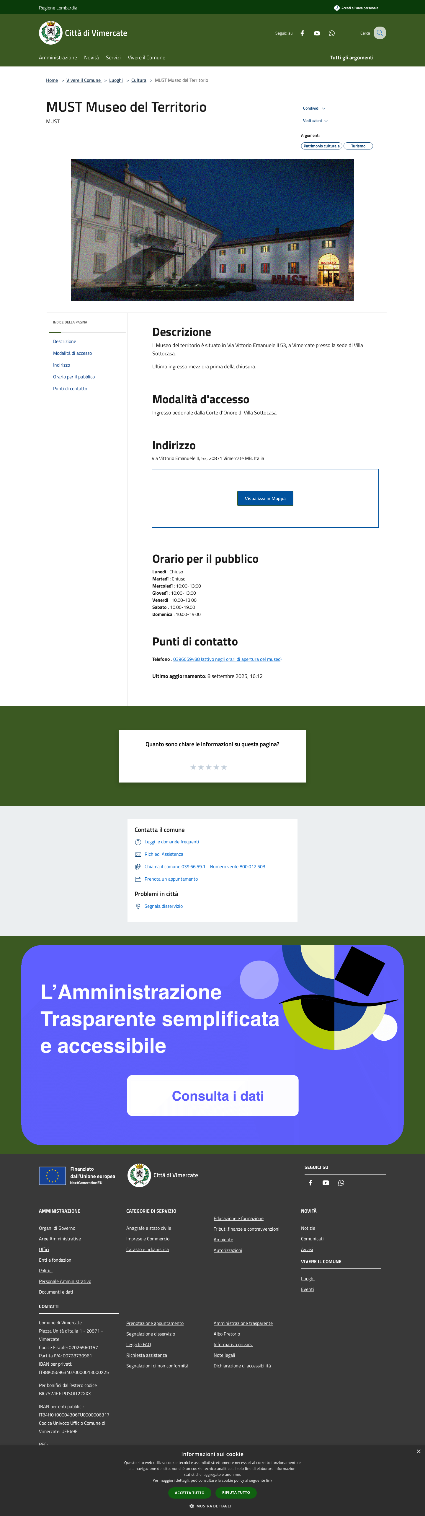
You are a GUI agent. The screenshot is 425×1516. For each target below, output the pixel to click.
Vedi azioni (316, 120)
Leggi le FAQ (138, 1344)
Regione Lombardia (58, 7)
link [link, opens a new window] (269, 1480)
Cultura (138, 80)
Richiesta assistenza (146, 1355)
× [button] (418, 1452)
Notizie (308, 1228)
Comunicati (312, 1238)
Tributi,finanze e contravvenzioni (246, 1228)
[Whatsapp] (326, 33)
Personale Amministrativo (65, 1281)
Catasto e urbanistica (147, 1249)
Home (52, 80)
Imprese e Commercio (147, 1238)
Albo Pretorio (227, 1333)
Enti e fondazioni (56, 1259)
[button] (212, 1506)
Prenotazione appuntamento (155, 1323)
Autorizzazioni (228, 1250)
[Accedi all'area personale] (356, 8)
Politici (46, 1270)
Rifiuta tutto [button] (236, 1492)
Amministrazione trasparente (243, 1323)
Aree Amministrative (60, 1238)
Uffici (44, 1249)
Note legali (224, 1355)
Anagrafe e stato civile (148, 1228)
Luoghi (116, 80)
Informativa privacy (233, 1344)
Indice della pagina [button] (70, 322)
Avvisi (307, 1249)
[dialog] (212, 1480)
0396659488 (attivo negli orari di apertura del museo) (227, 659)
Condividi (315, 108)
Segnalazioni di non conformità (157, 1365)
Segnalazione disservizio (150, 1333)
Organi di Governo (57, 1228)
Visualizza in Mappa (265, 498)
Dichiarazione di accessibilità (242, 1365)
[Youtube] (312, 33)
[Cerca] (379, 33)
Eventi (307, 1289)
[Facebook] (297, 33)
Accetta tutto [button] (190, 1492)
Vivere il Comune (84, 80)
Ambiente (223, 1239)
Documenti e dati (56, 1291)
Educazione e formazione (239, 1218)
